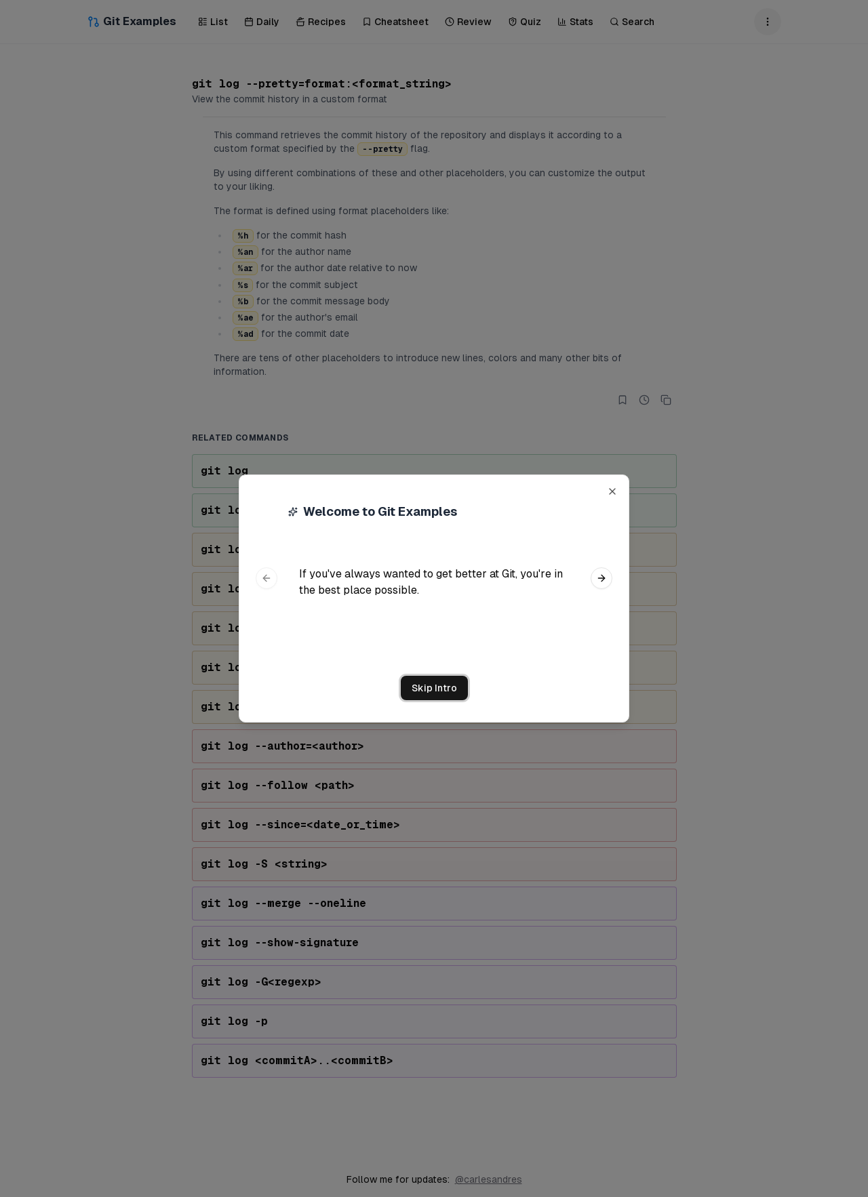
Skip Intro (434, 688)
